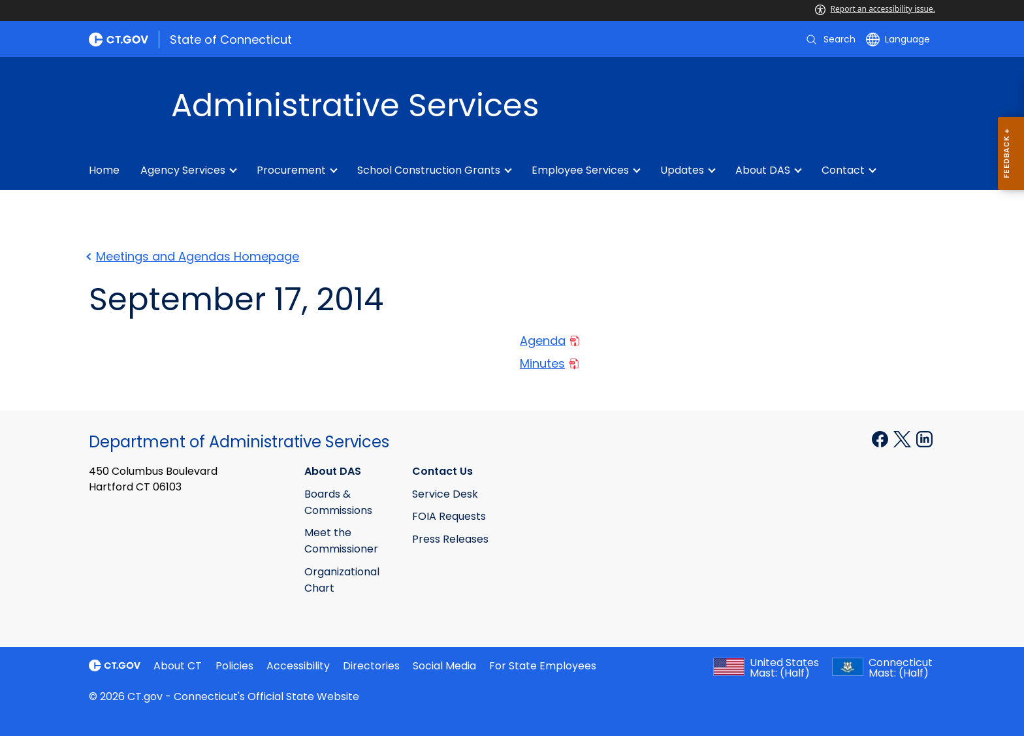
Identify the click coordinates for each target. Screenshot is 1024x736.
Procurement (291, 170)
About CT (177, 665)
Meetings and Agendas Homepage (194, 256)
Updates (682, 170)
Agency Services (182, 170)
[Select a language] (898, 39)
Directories (371, 665)
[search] (830, 39)
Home (104, 170)
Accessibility (298, 665)
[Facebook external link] (881, 438)
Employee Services (580, 170)
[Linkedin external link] (924, 438)
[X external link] (903, 438)
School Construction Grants (428, 170)
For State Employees (542, 665)
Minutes (549, 363)
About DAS (762, 170)
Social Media (444, 665)
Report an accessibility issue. (875, 8)
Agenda (549, 340)
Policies (234, 665)
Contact (843, 170)
